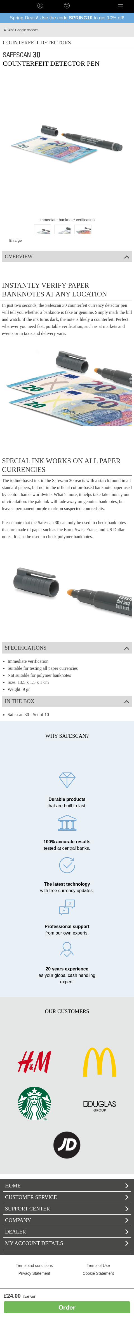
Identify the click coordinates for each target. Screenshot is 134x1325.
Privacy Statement (34, 1273)
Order (67, 1307)
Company (66, 1220)
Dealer (66, 1232)
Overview (67, 256)
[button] (120, 5)
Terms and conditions (34, 1265)
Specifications (67, 648)
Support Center (66, 1209)
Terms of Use (98, 1265)
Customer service (66, 1197)
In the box (67, 701)
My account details (66, 1243)
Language (89, 5)
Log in (40, 5)
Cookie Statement (98, 1273)
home (13, 5)
